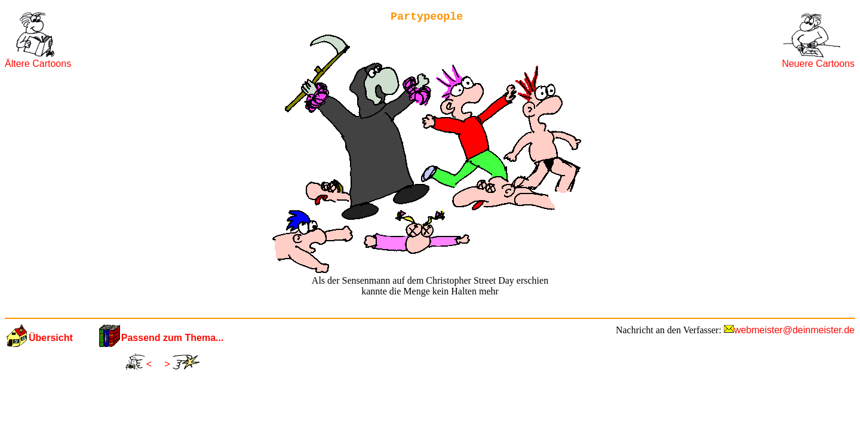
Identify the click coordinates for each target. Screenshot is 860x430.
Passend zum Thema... (172, 338)
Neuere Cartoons (818, 64)
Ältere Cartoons (38, 64)
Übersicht (51, 338)
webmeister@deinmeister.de (794, 330)
